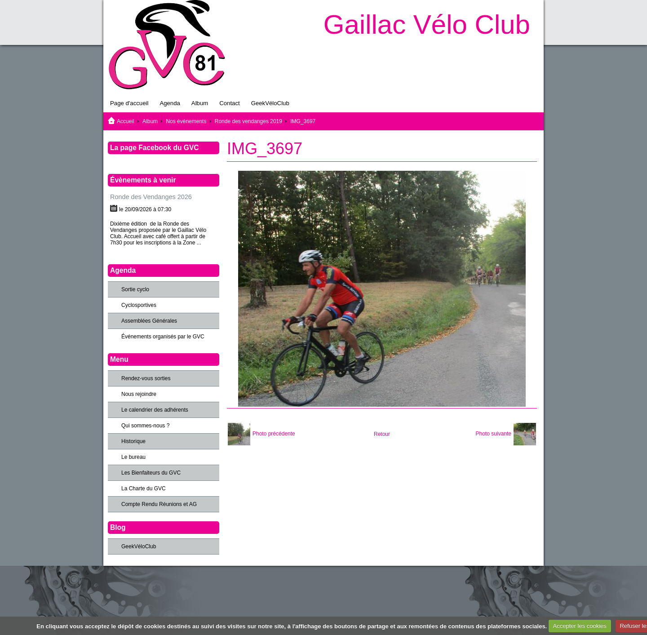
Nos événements (186, 121)
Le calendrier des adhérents (154, 410)
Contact (229, 103)
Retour (382, 434)
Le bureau (133, 457)
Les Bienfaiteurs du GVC (151, 473)
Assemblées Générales (149, 321)
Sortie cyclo (135, 289)
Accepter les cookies (580, 625)
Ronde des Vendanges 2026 (151, 196)
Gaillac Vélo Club (427, 24)
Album (199, 103)
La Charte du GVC (143, 488)
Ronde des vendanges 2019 (248, 121)
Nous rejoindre (138, 394)
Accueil (125, 121)
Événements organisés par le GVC (162, 336)
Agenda (170, 103)
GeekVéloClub (270, 103)
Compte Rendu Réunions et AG (159, 504)
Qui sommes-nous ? (145, 425)
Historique (133, 441)
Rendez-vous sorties (145, 378)
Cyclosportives (138, 305)
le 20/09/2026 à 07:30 (145, 209)
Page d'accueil (129, 103)
